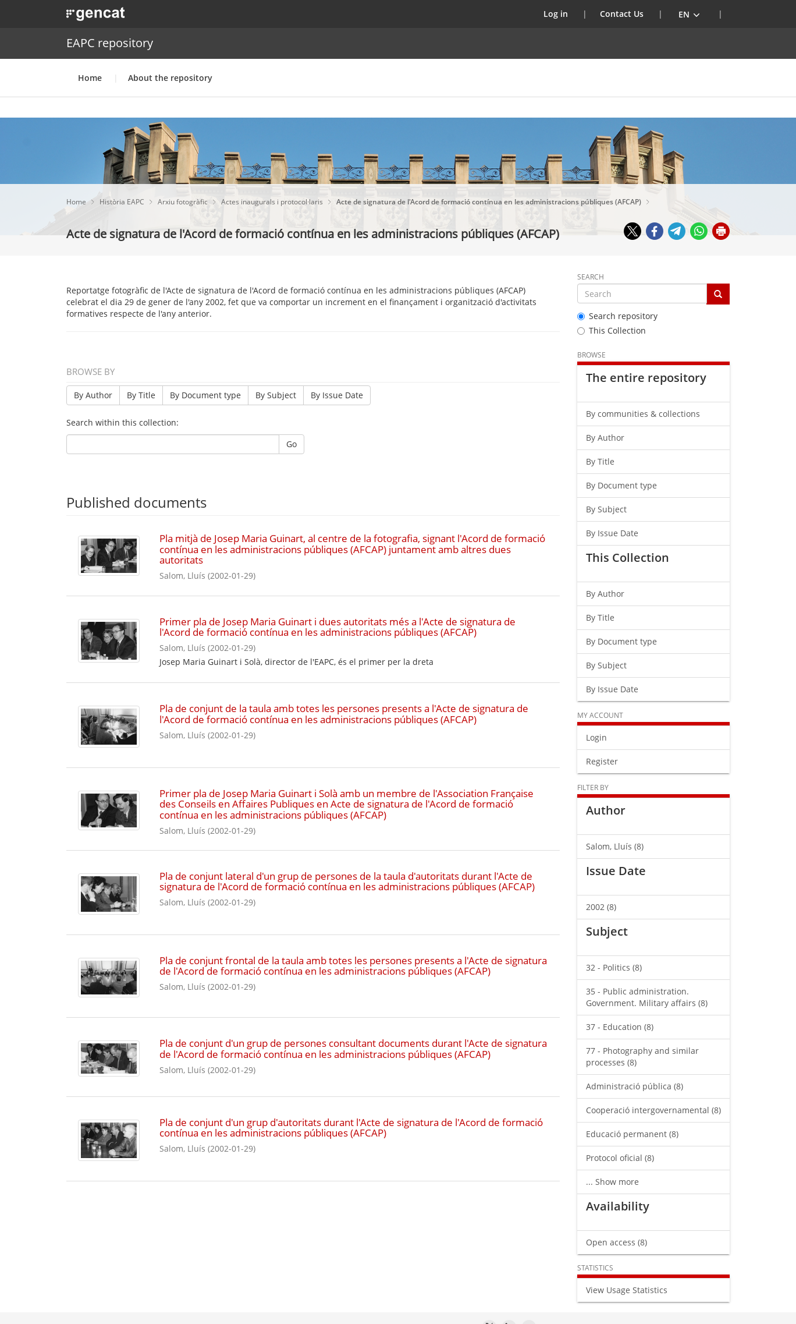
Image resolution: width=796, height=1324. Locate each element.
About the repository (170, 77)
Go (291, 443)
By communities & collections (643, 413)
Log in (562, 13)
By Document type (205, 395)
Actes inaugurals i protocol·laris (273, 202)
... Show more (612, 1181)
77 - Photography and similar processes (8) (642, 1056)
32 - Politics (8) (614, 967)
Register (602, 761)
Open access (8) (616, 1242)
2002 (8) (601, 906)
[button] (689, 14)
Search (590, 277)
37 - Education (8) (619, 1026)
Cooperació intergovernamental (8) (653, 1110)
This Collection (611, 330)
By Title (141, 395)
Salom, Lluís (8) (615, 846)
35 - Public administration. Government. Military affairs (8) (647, 997)
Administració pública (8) (634, 1086)
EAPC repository (109, 43)
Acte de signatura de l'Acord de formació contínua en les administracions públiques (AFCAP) (489, 202)
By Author (93, 395)
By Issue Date (337, 395)
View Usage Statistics (626, 1289)
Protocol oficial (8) (620, 1157)
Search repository (617, 315)
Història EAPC (123, 202)
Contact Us (622, 13)
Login (596, 737)
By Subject (275, 395)
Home (90, 77)
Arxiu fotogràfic (183, 202)
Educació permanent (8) (632, 1133)
